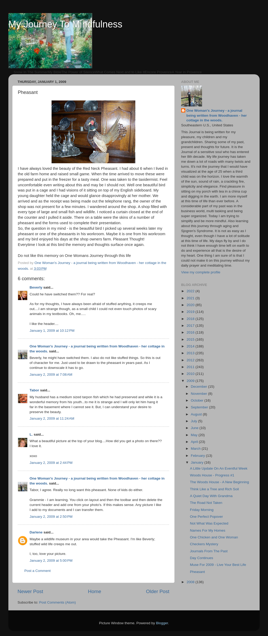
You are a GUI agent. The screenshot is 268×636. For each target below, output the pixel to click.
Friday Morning (202, 510)
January (197, 462)
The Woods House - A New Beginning (219, 482)
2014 (191, 346)
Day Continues (201, 558)
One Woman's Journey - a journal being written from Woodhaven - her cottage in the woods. (216, 115)
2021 (191, 298)
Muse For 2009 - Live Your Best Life (218, 565)
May (194, 435)
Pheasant (197, 572)
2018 (191, 319)
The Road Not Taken (206, 503)
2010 (191, 374)
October (197, 400)
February (198, 456)
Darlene (36, 532)
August (197, 414)
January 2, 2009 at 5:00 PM (51, 560)
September (200, 407)
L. (31, 434)
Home (94, 591)
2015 (191, 339)
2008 (191, 582)
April (195, 442)
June (195, 428)
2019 (191, 312)
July (194, 421)
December (199, 387)
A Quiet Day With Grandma (211, 496)
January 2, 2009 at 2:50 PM (51, 517)
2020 (191, 305)
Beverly (36, 287)
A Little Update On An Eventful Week (219, 468)
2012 (191, 360)
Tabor (34, 390)
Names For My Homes (207, 530)
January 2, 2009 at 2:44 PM (51, 463)
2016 (191, 332)
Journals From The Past (209, 551)
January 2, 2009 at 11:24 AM (52, 418)
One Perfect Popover (206, 517)
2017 (191, 326)
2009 (191, 381)
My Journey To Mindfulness (65, 24)
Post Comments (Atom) (57, 602)
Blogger (162, 623)
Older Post (157, 591)
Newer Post (30, 591)
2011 (191, 367)
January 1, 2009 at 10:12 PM (52, 331)
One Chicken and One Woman (214, 537)
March (196, 449)
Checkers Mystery (204, 544)
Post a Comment (37, 571)
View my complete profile (200, 272)
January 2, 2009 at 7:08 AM (51, 374)
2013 (191, 353)
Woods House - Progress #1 (212, 475)
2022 (191, 291)
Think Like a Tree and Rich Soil (214, 489)
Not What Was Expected (209, 523)
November (199, 394)
